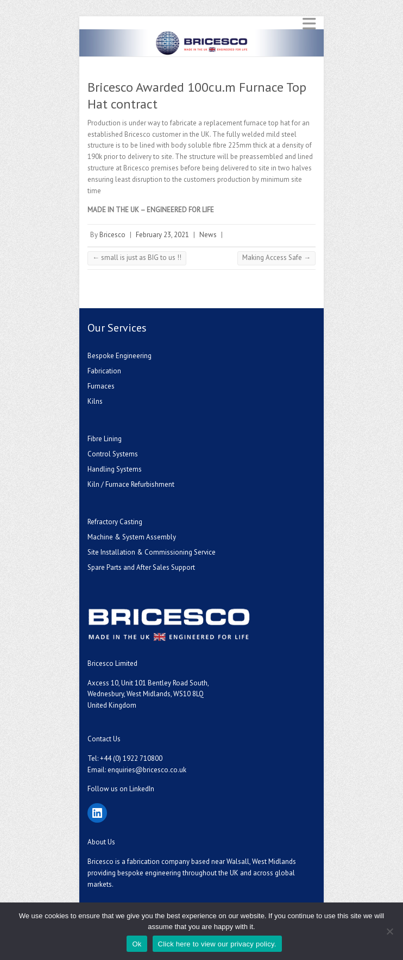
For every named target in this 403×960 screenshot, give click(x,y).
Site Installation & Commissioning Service (151, 552)
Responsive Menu (309, 23)
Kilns (95, 401)
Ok (136, 944)
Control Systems (112, 454)
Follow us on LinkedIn (120, 788)
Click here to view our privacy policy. (217, 944)
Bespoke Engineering (119, 355)
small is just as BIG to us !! (136, 257)
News (208, 234)
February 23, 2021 (162, 234)
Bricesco (112, 234)
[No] (389, 931)
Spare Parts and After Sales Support (141, 567)
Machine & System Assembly (131, 537)
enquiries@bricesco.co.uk (147, 769)
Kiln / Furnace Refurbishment (130, 484)
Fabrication (104, 371)
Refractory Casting (114, 521)
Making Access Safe (276, 257)
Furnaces (101, 386)
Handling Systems (114, 469)
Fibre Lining (104, 438)
